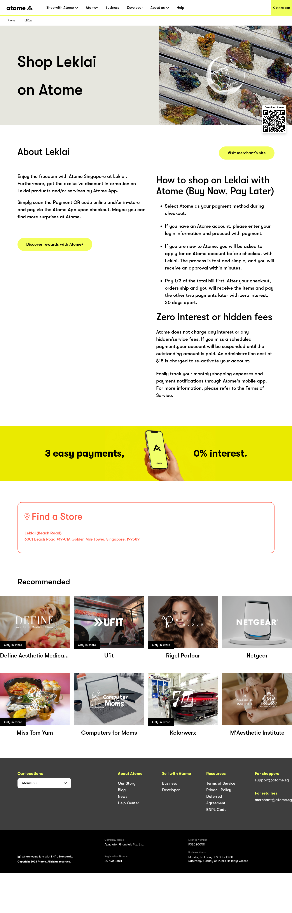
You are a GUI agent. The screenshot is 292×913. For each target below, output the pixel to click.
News (122, 796)
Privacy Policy (218, 790)
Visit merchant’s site (247, 153)
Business (112, 8)
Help (180, 8)
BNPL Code (216, 809)
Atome (11, 20)
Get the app (281, 7)
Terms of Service (220, 783)
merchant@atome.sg (273, 800)
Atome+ (92, 8)
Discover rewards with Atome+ (55, 244)
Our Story (126, 783)
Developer (135, 8)
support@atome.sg (272, 780)
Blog (122, 790)
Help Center (128, 803)
